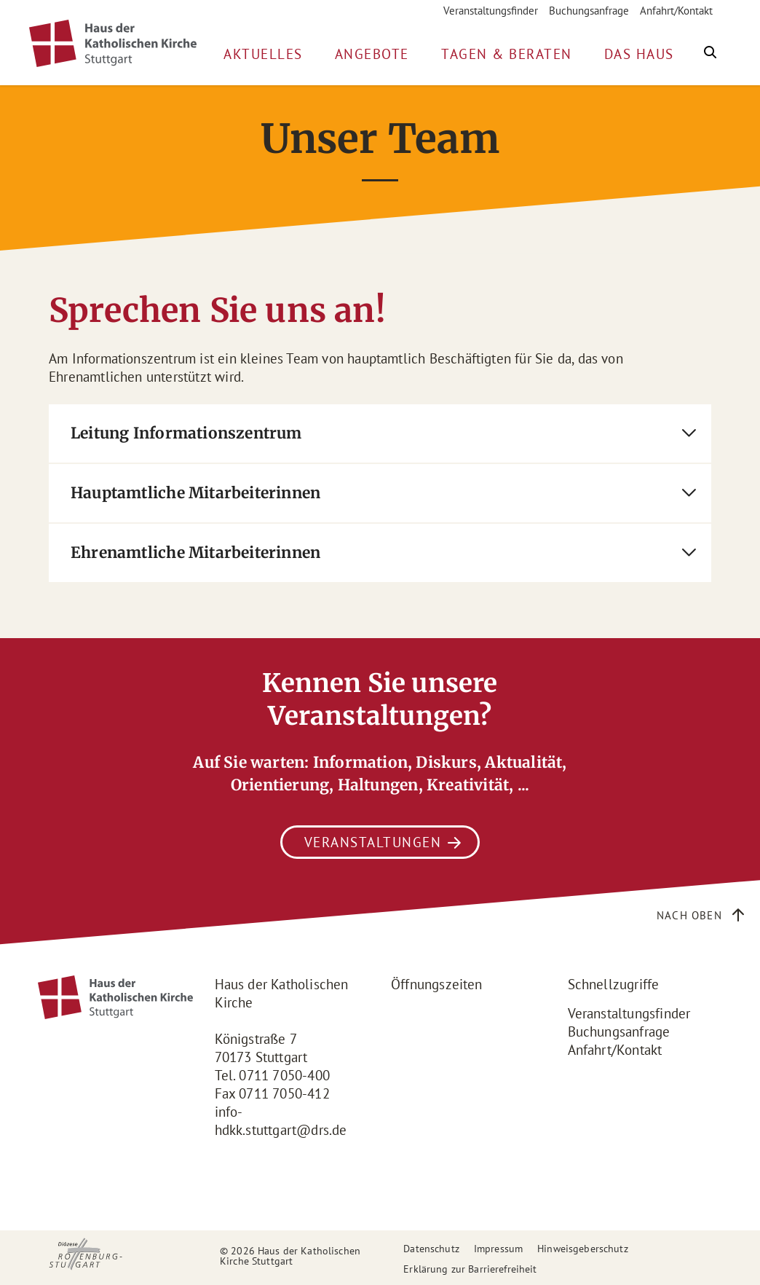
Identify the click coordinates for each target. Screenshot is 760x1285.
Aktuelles (263, 54)
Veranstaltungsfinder (490, 10)
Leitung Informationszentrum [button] (186, 433)
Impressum (498, 1248)
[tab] (380, 433)
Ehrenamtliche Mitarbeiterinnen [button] (195, 552)
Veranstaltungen (373, 842)
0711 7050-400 (284, 1075)
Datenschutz (431, 1248)
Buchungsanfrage (589, 10)
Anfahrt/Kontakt (676, 10)
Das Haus (639, 54)
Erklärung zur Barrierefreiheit (470, 1269)
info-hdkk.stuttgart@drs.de (281, 1121)
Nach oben (689, 915)
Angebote (372, 54)
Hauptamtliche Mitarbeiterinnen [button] (195, 493)
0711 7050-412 (284, 1093)
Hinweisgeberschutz (582, 1248)
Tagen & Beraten (506, 54)
